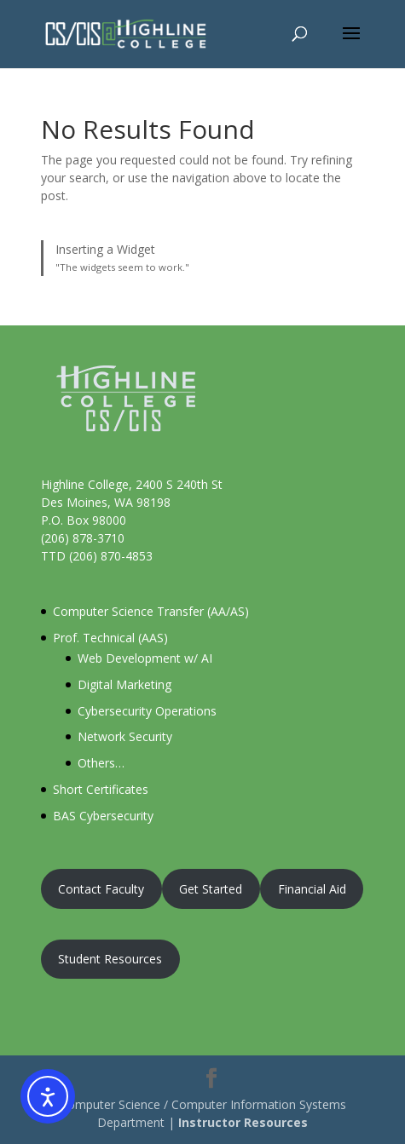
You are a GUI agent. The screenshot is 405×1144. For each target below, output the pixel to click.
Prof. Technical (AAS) (110, 637)
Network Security (125, 736)
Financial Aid (312, 889)
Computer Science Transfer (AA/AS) (151, 611)
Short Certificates (100, 789)
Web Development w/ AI (145, 658)
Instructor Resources (243, 1122)
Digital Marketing (124, 684)
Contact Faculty (101, 889)
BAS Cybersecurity (103, 816)
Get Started (210, 889)
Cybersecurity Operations (147, 711)
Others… (101, 763)
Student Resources (110, 959)
